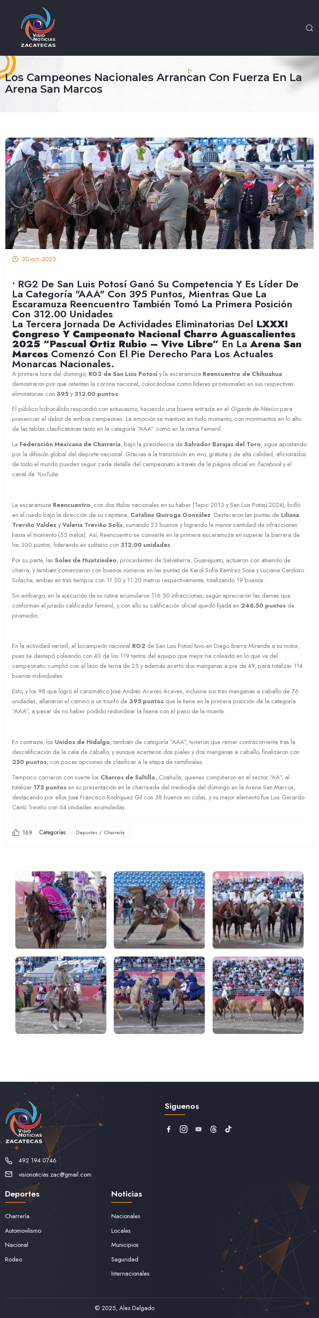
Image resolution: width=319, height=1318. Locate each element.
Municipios (125, 1244)
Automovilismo (23, 1230)
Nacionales (125, 1216)
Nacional (16, 1244)
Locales (121, 1230)
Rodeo (13, 1259)
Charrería (17, 1216)
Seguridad (124, 1259)
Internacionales (130, 1273)
